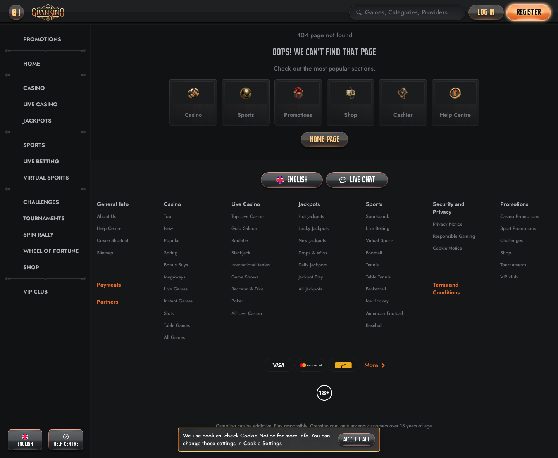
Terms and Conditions (446, 288)
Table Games (177, 325)
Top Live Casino (247, 216)
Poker (237, 300)
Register (528, 12)
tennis (372, 264)
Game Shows (244, 276)
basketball (376, 288)
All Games (174, 337)
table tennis (378, 276)
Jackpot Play (310, 276)
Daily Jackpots (312, 264)
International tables (250, 264)
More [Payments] (375, 365)
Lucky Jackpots (313, 228)
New (168, 228)
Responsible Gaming (454, 236)
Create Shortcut (112, 240)
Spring (170, 252)
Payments (109, 285)
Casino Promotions (519, 216)
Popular (172, 240)
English (292, 179)
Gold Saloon (244, 228)
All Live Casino (246, 313)
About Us (106, 216)
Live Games (176, 288)
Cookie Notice (447, 248)
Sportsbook (377, 216)
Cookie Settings (262, 443)
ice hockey (377, 300)
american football (384, 313)
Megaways (174, 276)
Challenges (511, 240)
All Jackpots (310, 288)
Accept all (356, 439)
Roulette (239, 240)
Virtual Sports (379, 240)
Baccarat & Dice (247, 288)
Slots (169, 313)
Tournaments (513, 264)
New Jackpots (312, 240)
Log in (486, 12)
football (374, 252)
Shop (505, 252)
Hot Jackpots (311, 216)
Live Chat (357, 179)
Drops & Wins (312, 252)
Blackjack (240, 252)
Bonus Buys (176, 264)
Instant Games (178, 300)
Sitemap (105, 252)
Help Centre (109, 228)
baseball (374, 325)
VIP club (509, 276)
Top (167, 216)
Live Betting (377, 228)
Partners (107, 302)
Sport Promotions (518, 228)
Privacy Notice (447, 224)
